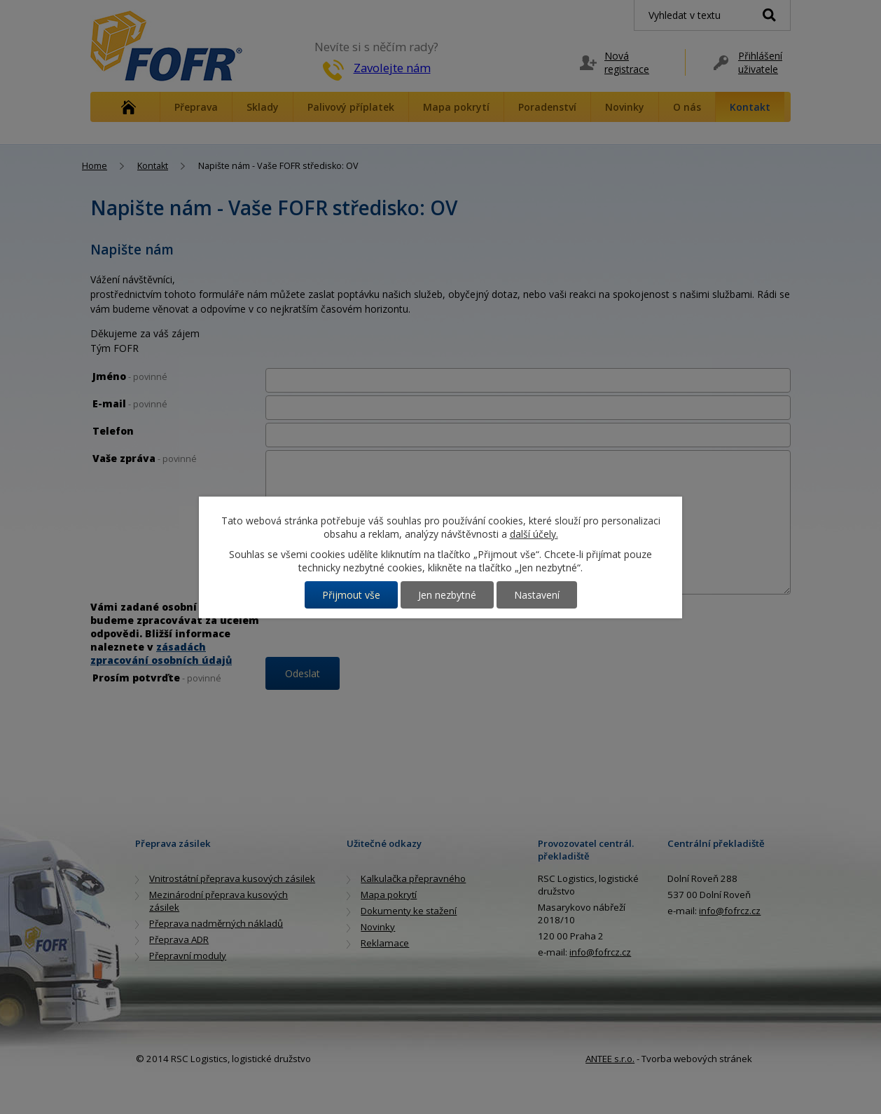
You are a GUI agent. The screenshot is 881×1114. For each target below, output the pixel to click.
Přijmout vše (351, 595)
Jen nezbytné (447, 595)
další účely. (534, 534)
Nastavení (537, 595)
